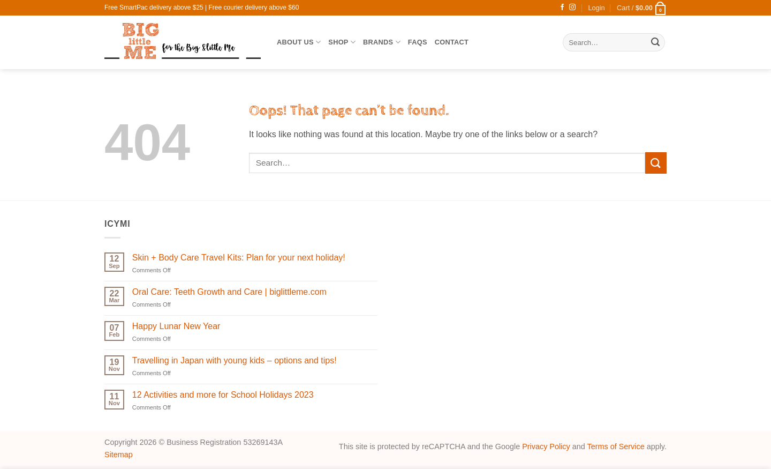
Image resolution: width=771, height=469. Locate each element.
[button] (596, 7)
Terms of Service (616, 446)
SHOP (342, 42)
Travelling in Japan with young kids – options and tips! (234, 360)
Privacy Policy (546, 446)
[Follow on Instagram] (572, 7)
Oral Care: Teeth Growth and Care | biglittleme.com (229, 291)
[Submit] (655, 42)
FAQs (417, 42)
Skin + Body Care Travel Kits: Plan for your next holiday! (238, 257)
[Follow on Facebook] (562, 7)
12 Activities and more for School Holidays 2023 (223, 394)
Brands (381, 42)
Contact (451, 42)
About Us (299, 42)
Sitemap (118, 454)
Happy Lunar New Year (176, 326)
